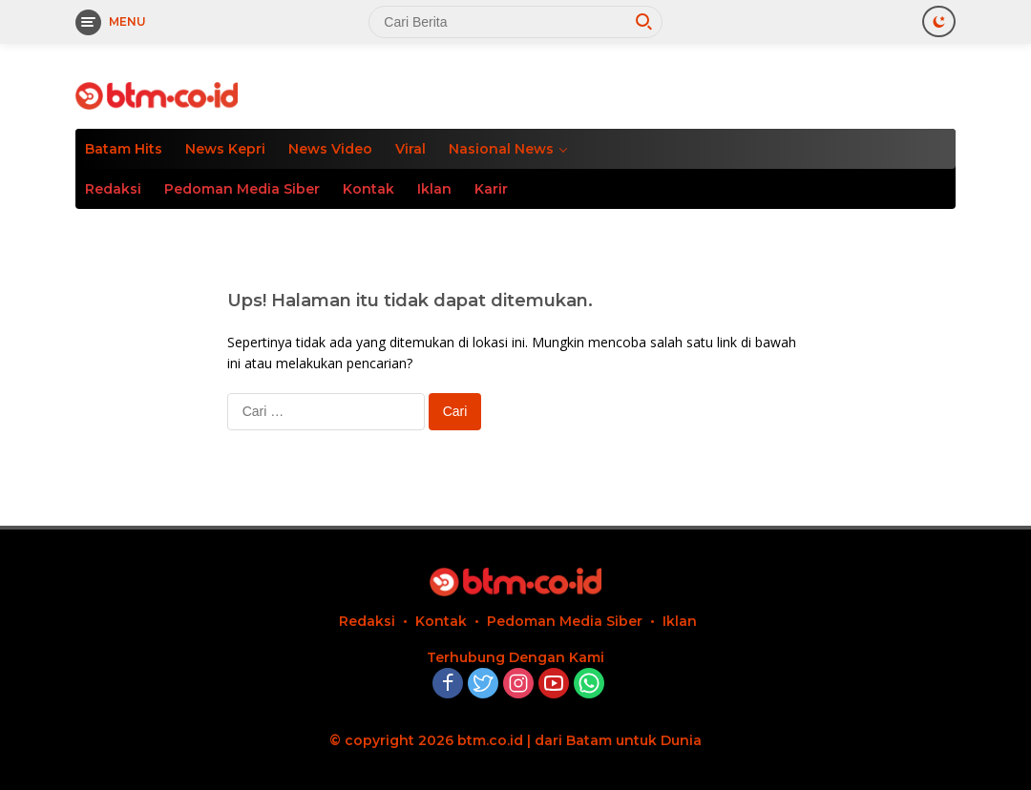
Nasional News (501, 148)
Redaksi (113, 189)
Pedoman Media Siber (242, 189)
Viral (410, 148)
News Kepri (225, 148)
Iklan (434, 189)
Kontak (368, 189)
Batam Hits (123, 148)
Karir (491, 189)
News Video (330, 148)
